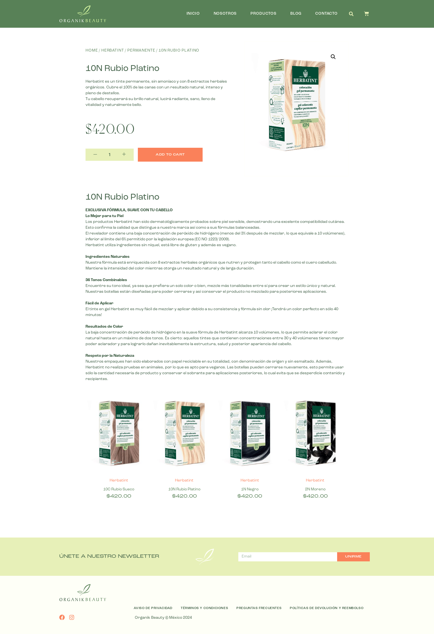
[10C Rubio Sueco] (119, 434)
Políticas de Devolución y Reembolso (326, 608)
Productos (263, 14)
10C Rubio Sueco (118, 489)
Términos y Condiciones (204, 608)
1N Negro (250, 489)
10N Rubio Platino (184, 489)
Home (92, 51)
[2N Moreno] (315, 434)
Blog (295, 14)
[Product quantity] (109, 155)
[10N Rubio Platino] (184, 434)
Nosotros (225, 14)
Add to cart (170, 154)
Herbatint (112, 51)
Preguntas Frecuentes (258, 608)
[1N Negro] (250, 434)
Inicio (193, 14)
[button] (351, 14)
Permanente (141, 51)
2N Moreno (315, 489)
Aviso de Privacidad (153, 608)
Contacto (326, 14)
